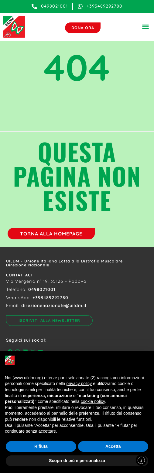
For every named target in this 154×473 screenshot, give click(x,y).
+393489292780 (50, 297)
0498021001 (42, 289)
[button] (145, 26)
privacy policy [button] (79, 383)
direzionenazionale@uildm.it (54, 305)
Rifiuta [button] (41, 446)
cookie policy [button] (93, 401)
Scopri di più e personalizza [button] (77, 460)
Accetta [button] (113, 446)
